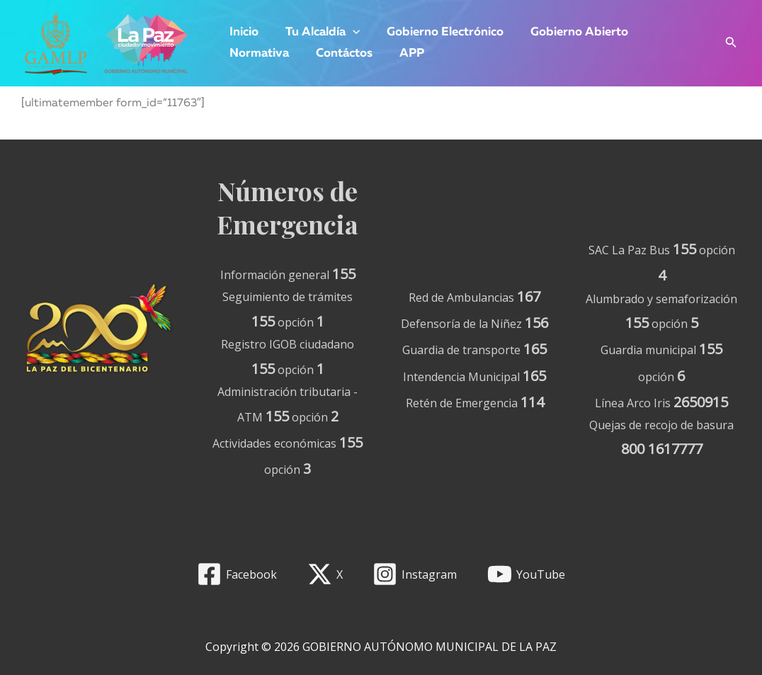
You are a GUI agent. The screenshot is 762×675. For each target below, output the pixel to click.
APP (404, 53)
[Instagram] (415, 574)
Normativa (258, 53)
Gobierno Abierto (569, 32)
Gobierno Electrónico (438, 32)
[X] (324, 574)
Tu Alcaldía (318, 32)
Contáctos (340, 53)
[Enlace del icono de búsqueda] (731, 43)
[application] (348, 32)
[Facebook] (236, 574)
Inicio (242, 32)
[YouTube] (526, 574)
